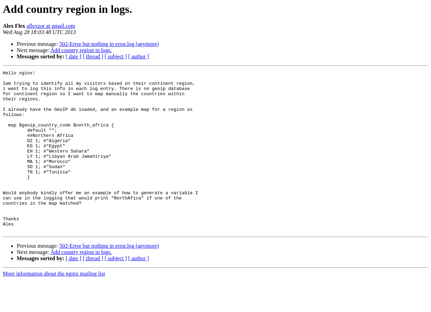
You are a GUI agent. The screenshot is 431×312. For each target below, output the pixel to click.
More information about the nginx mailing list (54, 306)
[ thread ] (93, 56)
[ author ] (138, 56)
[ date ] (73, 56)
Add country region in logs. (81, 50)
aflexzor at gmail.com (50, 26)
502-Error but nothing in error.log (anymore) (109, 44)
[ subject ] (116, 56)
